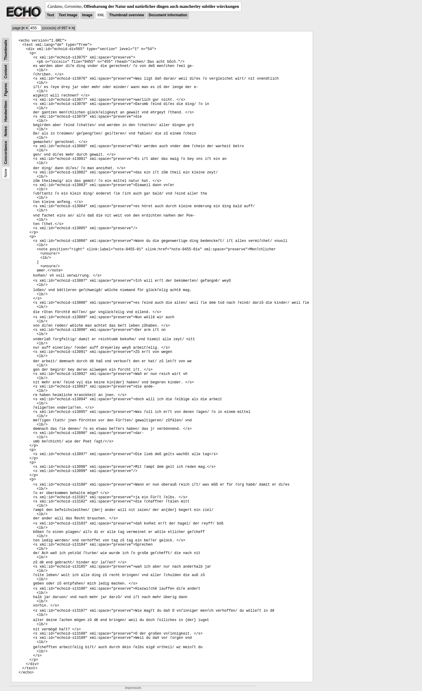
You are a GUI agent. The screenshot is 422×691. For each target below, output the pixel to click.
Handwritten (6, 111)
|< (23, 28)
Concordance (6, 152)
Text (50, 15)
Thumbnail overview (126, 15)
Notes (6, 131)
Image (87, 15)
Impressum (133, 687)
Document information (168, 15)
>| (73, 28)
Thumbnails (6, 50)
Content (6, 71)
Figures (6, 89)
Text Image (68, 15)
